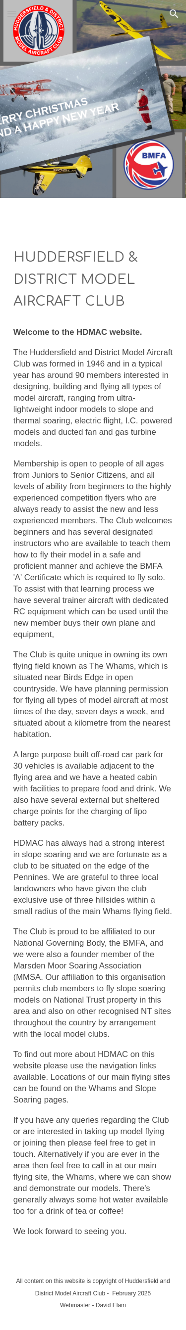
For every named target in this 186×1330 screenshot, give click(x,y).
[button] (12, 13)
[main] (93, 280)
